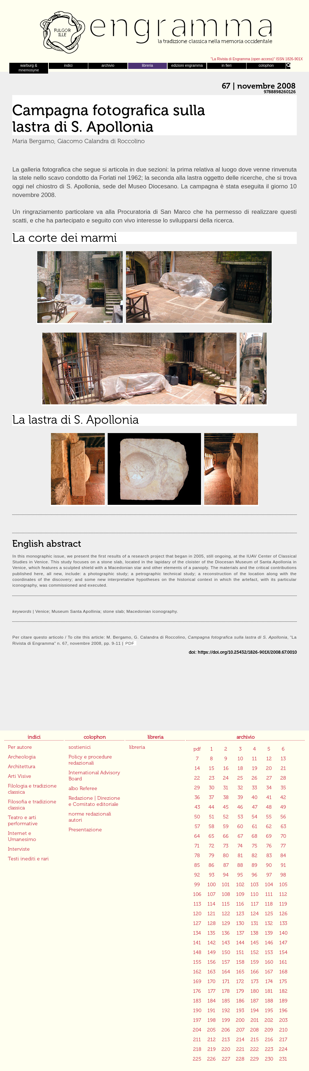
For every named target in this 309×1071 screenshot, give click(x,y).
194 (255, 1010)
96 (254, 875)
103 (254, 885)
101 (226, 885)
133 (283, 923)
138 (254, 933)
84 (283, 855)
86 (211, 865)
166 (255, 972)
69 (269, 836)
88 (240, 865)
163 (211, 972)
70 (283, 836)
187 (254, 1001)
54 (254, 817)
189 (283, 1001)
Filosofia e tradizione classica (32, 805)
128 (211, 923)
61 (254, 826)
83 (269, 855)
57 (197, 826)
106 (197, 894)
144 (240, 943)
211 (197, 1040)
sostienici (80, 747)
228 (240, 1059)
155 (197, 962)
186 (240, 1001)
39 (240, 797)
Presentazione (85, 830)
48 (269, 807)
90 (269, 865)
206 (225, 1030)
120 (197, 914)
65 (211, 836)
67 (240, 836)
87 (226, 865)
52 (226, 817)
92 (197, 875)
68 (254, 836)
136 (226, 933)
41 (269, 797)
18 (240, 768)
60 (240, 826)
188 (269, 1001)
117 (254, 904)
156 (211, 962)
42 (283, 797)
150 (226, 952)
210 (283, 1030)
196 (283, 1010)
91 (283, 865)
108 (226, 894)
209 (268, 1030)
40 (254, 797)
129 (226, 923)
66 (226, 836)
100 (211, 885)
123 (240, 914)
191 (211, 1010)
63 (283, 826)
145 (255, 943)
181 (269, 991)
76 (269, 846)
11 (254, 759)
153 (269, 952)
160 (269, 962)
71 (197, 846)
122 (226, 914)
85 (197, 865)
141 (197, 943)
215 (255, 1040)
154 (283, 952)
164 (226, 972)
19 (254, 768)
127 (197, 923)
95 (240, 875)
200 (240, 1020)
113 (197, 904)
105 (283, 885)
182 (283, 991)
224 (283, 1049)
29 (197, 788)
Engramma (154, 30)
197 (197, 1020)
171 (226, 981)
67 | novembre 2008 (259, 86)
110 (254, 894)
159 (255, 962)
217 (283, 1040)
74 (240, 846)
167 (269, 972)
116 (240, 904)
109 (240, 894)
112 (283, 894)
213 (226, 1040)
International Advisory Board (94, 776)
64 (197, 836)
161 (283, 962)
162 (197, 972)
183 (197, 1001)
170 (211, 981)
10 (240, 759)
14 (197, 768)
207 (240, 1030)
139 (269, 933)
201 (255, 1020)
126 (283, 914)
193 (240, 1010)
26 (254, 778)
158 (240, 962)
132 (269, 923)
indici (68, 65)
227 (226, 1059)
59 (226, 826)
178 (226, 991)
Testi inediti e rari (28, 859)
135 (211, 933)
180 (255, 991)
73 (225, 846)
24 (226, 778)
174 (269, 981)
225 (197, 1059)
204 (197, 1030)
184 (211, 1001)
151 (240, 952)
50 (197, 817)
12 (269, 759)
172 (240, 981)
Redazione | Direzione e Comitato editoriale (94, 801)
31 (225, 788)
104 (269, 885)
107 (211, 894)
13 (283, 759)
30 (211, 788)
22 (197, 778)
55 (269, 817)
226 (211, 1059)
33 (254, 788)
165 (240, 972)
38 (226, 797)
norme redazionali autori (90, 817)
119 (283, 904)
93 (211, 875)
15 (211, 768)
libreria (147, 65)
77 (283, 846)
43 (197, 807)
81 (240, 855)
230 (269, 1059)
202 (268, 1020)
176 (197, 991)
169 (197, 981)
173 (254, 981)
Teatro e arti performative (23, 820)
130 (240, 923)
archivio (108, 65)
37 (211, 797)
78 (197, 855)
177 (211, 991)
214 (240, 1040)
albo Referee (83, 788)
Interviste (19, 849)
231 (283, 1059)
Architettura (21, 767)
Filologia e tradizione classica (32, 789)
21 (283, 768)
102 (240, 885)
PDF (130, 643)
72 (211, 846)
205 (211, 1030)
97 (269, 875)
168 (283, 972)
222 (254, 1049)
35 (283, 788)
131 (254, 923)
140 (283, 933)
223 (269, 1049)
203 (283, 1020)
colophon (265, 65)
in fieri (226, 65)
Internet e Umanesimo (22, 836)
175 (283, 981)
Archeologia (22, 757)
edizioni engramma (187, 65)
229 (254, 1059)
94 (226, 875)
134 (197, 933)
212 (211, 1040)
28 (283, 778)
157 (226, 962)
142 (211, 943)
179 (240, 991)
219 (211, 1049)
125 (269, 914)
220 (225, 1049)
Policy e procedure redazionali (90, 760)
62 (269, 826)
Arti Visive (19, 776)
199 (226, 1020)
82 (254, 855)
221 (240, 1049)
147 (283, 943)
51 (211, 817)
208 (254, 1030)
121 (211, 914)
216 (269, 1040)
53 (240, 817)
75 (254, 846)
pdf (197, 749)
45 (226, 807)
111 (269, 894)
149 (211, 952)
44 (211, 807)
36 (197, 797)
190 (197, 1010)
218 (197, 1049)
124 (255, 914)
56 (283, 817)
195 (269, 1010)
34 (269, 788)
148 (197, 952)
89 (254, 865)
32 (240, 788)
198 (211, 1020)
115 (226, 904)
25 (240, 778)
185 (226, 1001)
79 (211, 855)
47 (254, 807)
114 (211, 904)
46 (240, 807)
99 (197, 885)
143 (226, 943)
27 (269, 778)
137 (240, 933)
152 (255, 952)
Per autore (20, 747)
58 (211, 826)
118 (269, 904)
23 (211, 778)
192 (226, 1010)
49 (283, 807)
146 (269, 943)
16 (226, 768)
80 (226, 855)
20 (269, 768)
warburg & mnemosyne (29, 68)
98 (283, 875)
